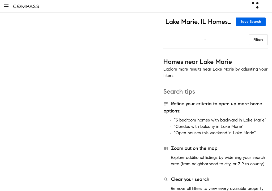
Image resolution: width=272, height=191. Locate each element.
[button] (6, 6)
